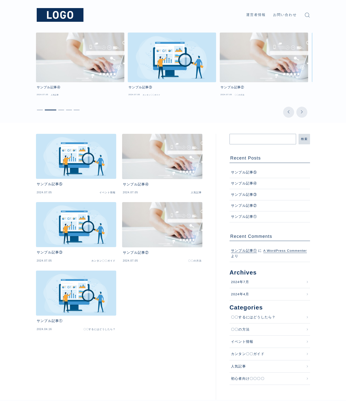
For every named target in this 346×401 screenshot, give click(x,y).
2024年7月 (240, 269)
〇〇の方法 (240, 316)
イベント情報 (242, 329)
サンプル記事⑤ (244, 159)
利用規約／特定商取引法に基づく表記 (104, 393)
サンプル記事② (244, 193)
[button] (288, 99)
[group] (68, 59)
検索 (304, 126)
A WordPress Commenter (285, 238)
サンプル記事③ (244, 181)
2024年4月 (240, 281)
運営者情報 (256, 15)
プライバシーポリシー (52, 393)
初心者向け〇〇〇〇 (248, 365)
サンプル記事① (244, 204)
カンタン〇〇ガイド (248, 341)
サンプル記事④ (244, 170)
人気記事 (238, 353)
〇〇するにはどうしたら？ (253, 304)
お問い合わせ (285, 15)
